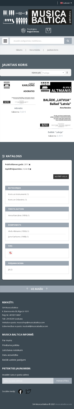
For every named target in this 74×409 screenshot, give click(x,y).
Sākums (19, 50)
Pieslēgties (32, 29)
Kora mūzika (35, 50)
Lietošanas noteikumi (12, 350)
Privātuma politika (10, 345)
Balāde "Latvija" (55, 132)
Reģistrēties (33, 31)
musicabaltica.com (64, 404)
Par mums (7, 340)
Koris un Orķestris (17, 199)
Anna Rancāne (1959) (18, 215)
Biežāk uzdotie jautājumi (14, 359)
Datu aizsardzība (10, 355)
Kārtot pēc (36, 72)
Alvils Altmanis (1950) (18, 231)
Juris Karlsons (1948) (18, 236)
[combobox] (37, 41)
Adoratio (18, 108)
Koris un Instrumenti (18, 194)
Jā (10, 269)
